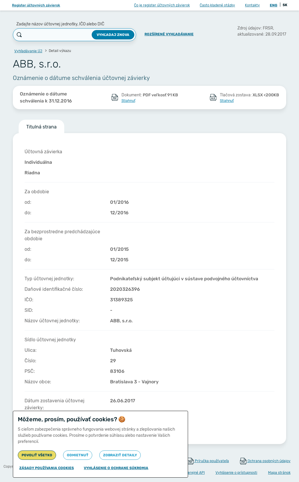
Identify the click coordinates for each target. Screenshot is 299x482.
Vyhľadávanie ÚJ (28, 51)
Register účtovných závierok (36, 5)
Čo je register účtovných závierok (162, 5)
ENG (273, 5)
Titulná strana (41, 127)
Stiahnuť (128, 101)
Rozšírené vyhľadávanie (169, 34)
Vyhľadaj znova (113, 35)
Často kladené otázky (217, 5)
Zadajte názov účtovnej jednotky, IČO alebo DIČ (60, 24)
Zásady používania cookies (46, 468)
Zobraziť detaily (120, 455)
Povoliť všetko (37, 455)
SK (285, 5)
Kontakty (252, 5)
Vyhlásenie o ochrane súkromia (116, 468)
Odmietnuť (77, 455)
